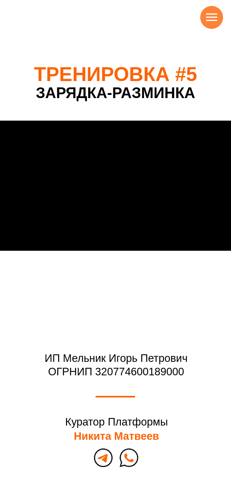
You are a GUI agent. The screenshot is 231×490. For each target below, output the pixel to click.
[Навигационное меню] (211, 17)
